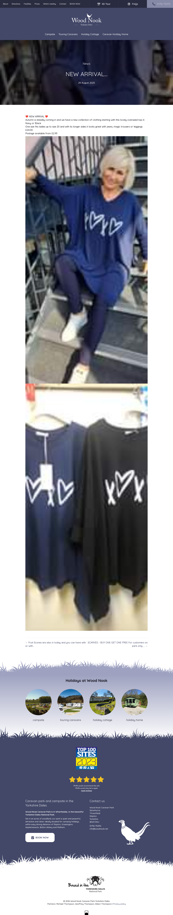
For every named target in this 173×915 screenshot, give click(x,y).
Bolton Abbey (46, 827)
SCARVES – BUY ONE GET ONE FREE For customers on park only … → (118, 644)
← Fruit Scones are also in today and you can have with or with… (55, 644)
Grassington (67, 824)
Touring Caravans (68, 34)
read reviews (86, 791)
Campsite (50, 34)
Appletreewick (32, 827)
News (86, 64)
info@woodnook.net (99, 829)
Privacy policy (119, 904)
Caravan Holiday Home (115, 34)
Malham (61, 827)
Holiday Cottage (90, 34)
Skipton (57, 824)
